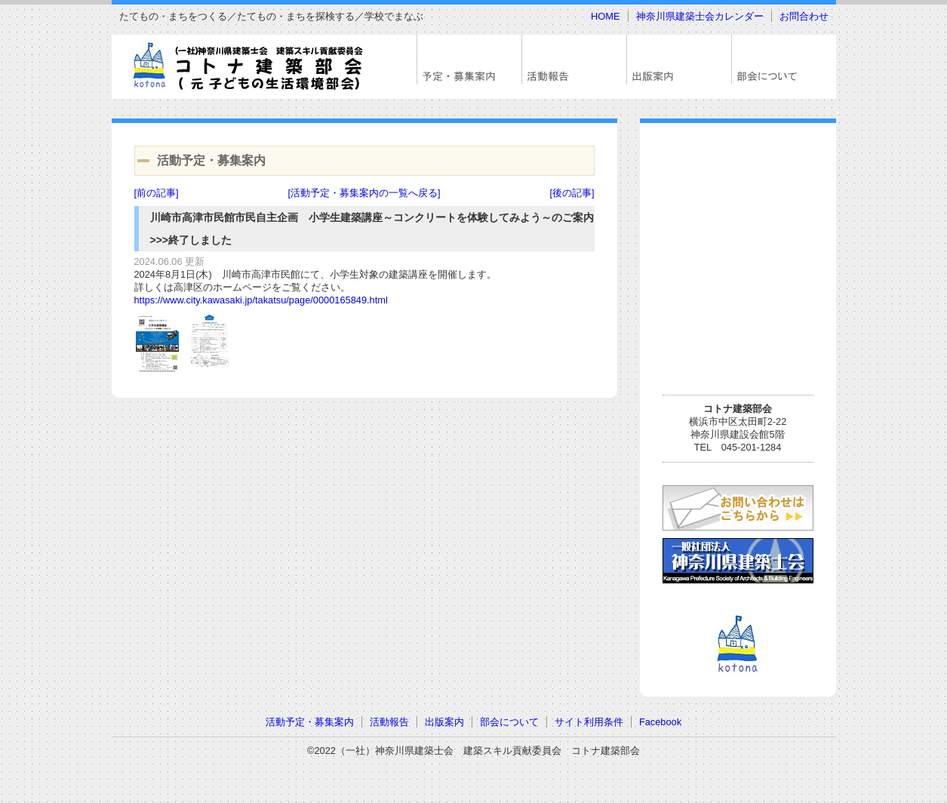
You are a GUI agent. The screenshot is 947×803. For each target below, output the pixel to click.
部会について (509, 722)
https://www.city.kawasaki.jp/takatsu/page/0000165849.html (261, 300)
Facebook (660, 722)
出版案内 (444, 722)
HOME (605, 16)
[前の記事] (156, 192)
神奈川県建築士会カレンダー (700, 16)
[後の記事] (571, 192)
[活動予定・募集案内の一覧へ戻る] (363, 192)
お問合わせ (804, 16)
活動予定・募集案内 (310, 722)
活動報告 (389, 722)
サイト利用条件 (589, 722)
